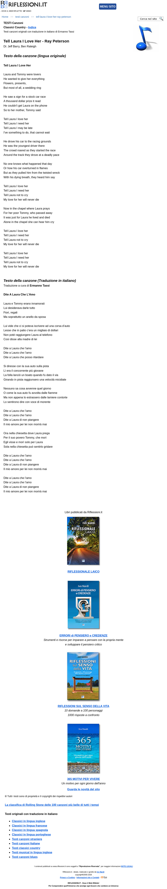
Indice (32, 27)
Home (5, 16)
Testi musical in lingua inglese (32, 852)
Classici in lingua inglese (28, 821)
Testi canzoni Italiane (26, 843)
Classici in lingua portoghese (31, 834)
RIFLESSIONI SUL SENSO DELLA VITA (83, 706)
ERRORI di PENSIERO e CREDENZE (84, 635)
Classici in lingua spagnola (30, 830)
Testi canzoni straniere (27, 839)
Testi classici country (26, 848)
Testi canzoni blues (25, 856)
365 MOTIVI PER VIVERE (83, 779)
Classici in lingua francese (29, 825)
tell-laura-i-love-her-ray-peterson (53, 16)
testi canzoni (22, 16)
